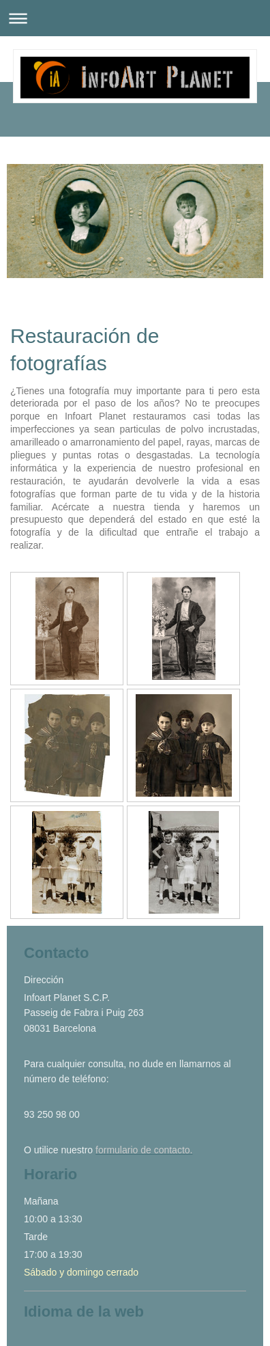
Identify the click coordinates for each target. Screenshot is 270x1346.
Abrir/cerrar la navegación (135, 18)
